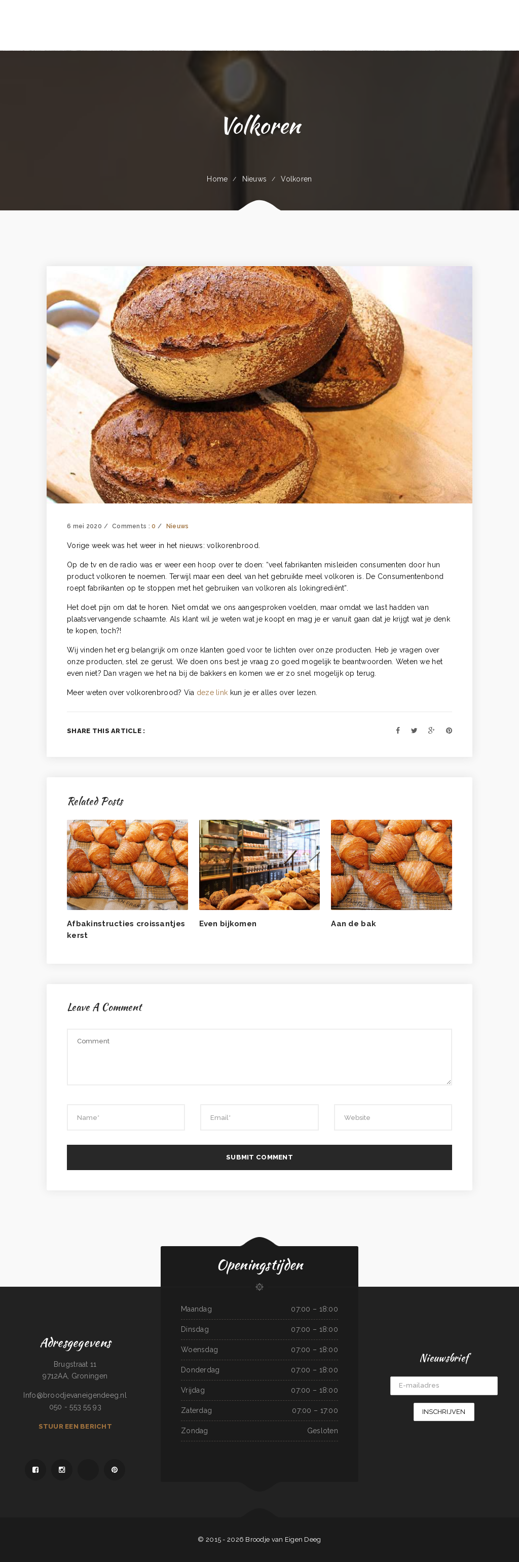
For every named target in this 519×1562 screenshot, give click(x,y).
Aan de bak (353, 923)
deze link (212, 692)
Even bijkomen (228, 923)
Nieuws (254, 179)
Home (217, 179)
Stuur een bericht (75, 1426)
